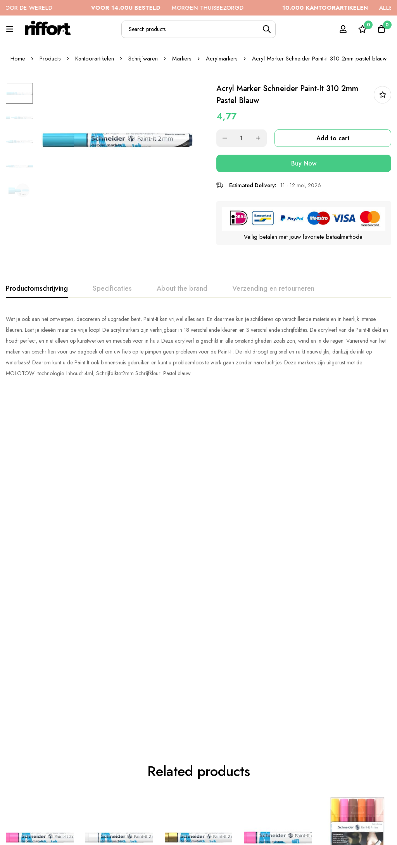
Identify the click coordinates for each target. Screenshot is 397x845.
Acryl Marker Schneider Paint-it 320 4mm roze (277, 547)
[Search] (267, 29)
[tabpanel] (198, 345)
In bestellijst (382, 94)
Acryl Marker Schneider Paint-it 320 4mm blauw (118, 746)
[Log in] (342, 29)
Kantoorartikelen (94, 58)
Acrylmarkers (222, 58)
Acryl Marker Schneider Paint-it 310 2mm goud (198, 547)
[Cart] (381, 29)
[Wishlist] (361, 29)
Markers (182, 58)
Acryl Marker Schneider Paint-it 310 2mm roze (39, 547)
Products (50, 58)
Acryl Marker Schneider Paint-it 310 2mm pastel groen (356, 750)
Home (17, 58)
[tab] (37, 288)
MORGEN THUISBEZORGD (184, 7)
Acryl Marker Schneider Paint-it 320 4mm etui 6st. (356, 552)
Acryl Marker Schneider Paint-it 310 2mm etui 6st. (198, 750)
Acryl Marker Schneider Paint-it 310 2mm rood (39, 746)
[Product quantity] (245, 138)
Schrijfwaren (143, 58)
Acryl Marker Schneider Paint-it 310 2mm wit (118, 547)
